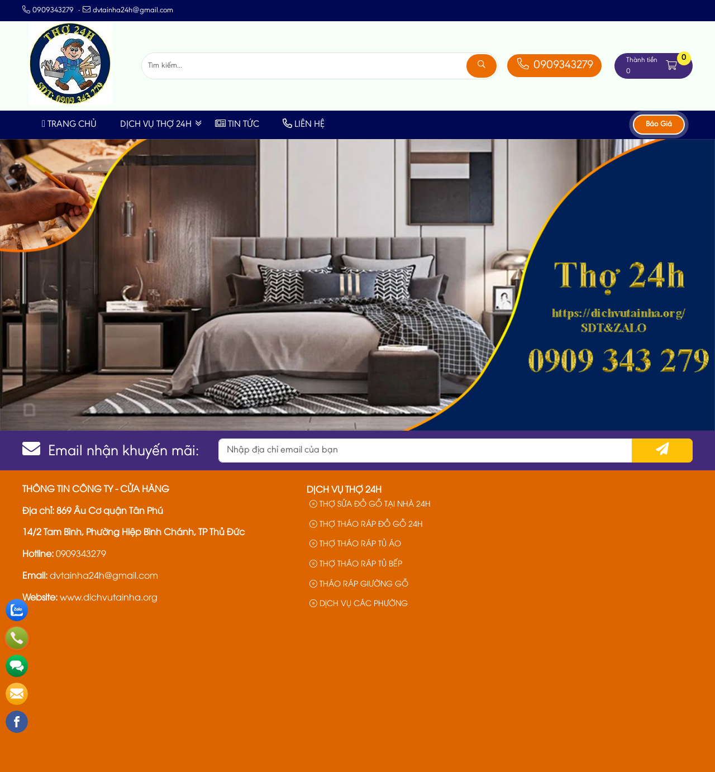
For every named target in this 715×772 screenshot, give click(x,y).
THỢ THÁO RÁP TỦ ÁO (355, 542)
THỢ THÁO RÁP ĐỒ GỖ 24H (366, 523)
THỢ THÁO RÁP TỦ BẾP (355, 562)
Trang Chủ (69, 125)
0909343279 (554, 66)
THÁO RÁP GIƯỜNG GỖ (358, 583)
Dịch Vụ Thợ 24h (156, 125)
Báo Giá (659, 124)
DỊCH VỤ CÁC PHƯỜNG (358, 602)
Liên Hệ (304, 125)
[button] (671, 65)
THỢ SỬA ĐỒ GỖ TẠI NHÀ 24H (370, 503)
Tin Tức (237, 125)
